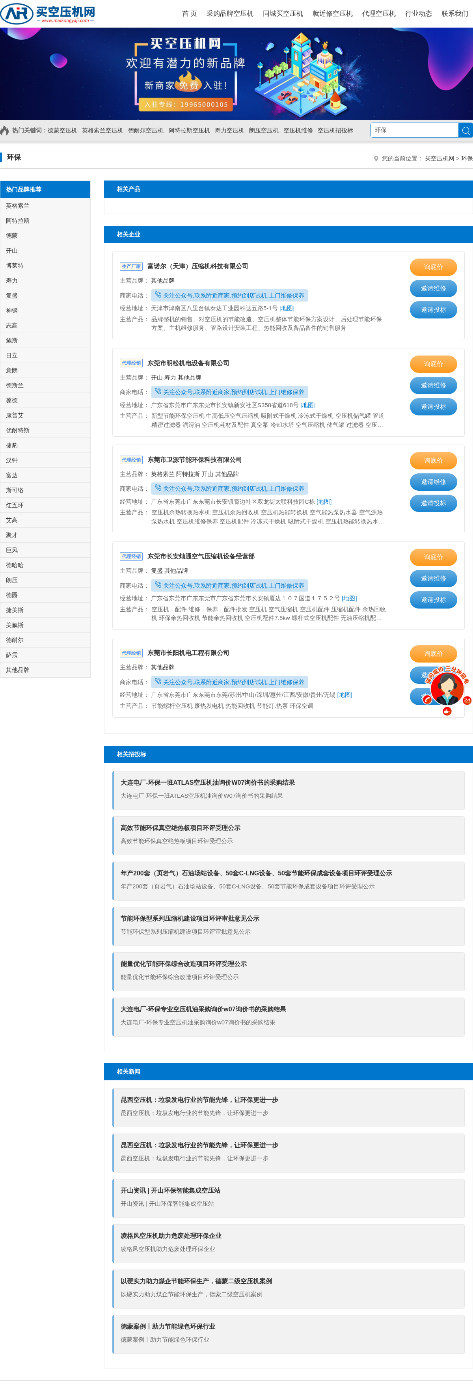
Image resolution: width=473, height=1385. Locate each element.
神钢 (12, 310)
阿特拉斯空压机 (189, 130)
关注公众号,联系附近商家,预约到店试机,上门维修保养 (229, 295)
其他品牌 (163, 280)
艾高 (12, 520)
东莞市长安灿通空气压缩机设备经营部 (187, 556)
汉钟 (12, 460)
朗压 (12, 580)
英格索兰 (163, 474)
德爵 (12, 595)
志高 (12, 325)
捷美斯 (15, 610)
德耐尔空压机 (146, 130)
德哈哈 (15, 565)
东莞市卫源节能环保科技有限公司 (181, 459)
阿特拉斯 (188, 474)
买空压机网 (439, 158)
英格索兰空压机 (102, 130)
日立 (12, 355)
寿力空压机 (229, 130)
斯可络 (15, 490)
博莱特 (15, 265)
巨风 (12, 550)
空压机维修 (298, 130)
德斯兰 (15, 385)
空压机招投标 (335, 130)
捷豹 (12, 445)
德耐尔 (15, 640)
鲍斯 (12, 340)
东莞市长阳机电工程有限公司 (174, 653)
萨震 (12, 655)
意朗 (12, 370)
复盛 (157, 570)
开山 (157, 377)
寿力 (171, 377)
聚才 (12, 535)
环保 (14, 157)
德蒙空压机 (62, 130)
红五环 (15, 505)
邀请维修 (433, 288)
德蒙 (12, 235)
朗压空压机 (264, 130)
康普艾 (15, 415)
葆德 (12, 400)
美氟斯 (15, 625)
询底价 (433, 267)
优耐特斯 (18, 430)
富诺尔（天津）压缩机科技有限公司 (184, 266)
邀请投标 (433, 309)
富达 (12, 475)
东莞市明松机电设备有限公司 (174, 363)
